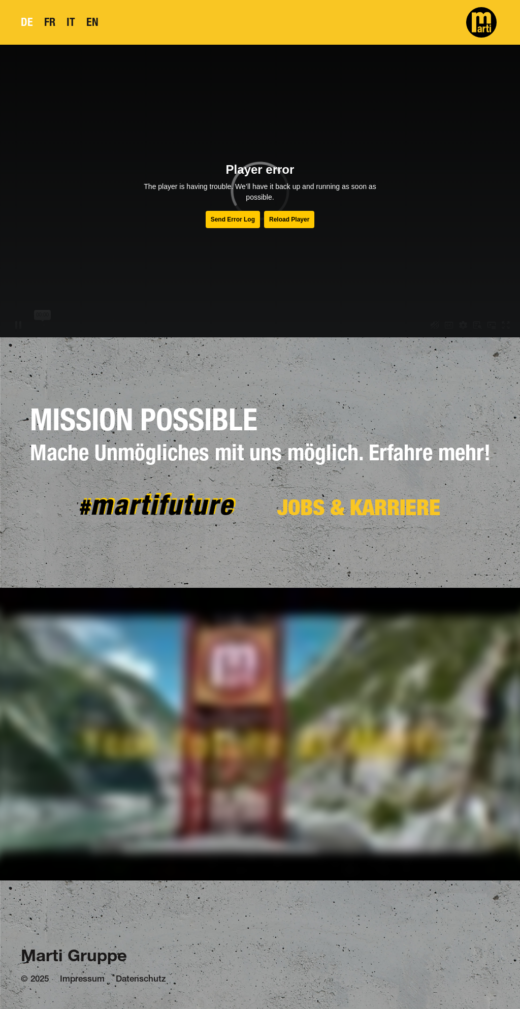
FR (49, 22)
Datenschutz (141, 979)
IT (71, 22)
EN (92, 22)
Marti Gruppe (74, 957)
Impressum (82, 979)
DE (27, 22)
